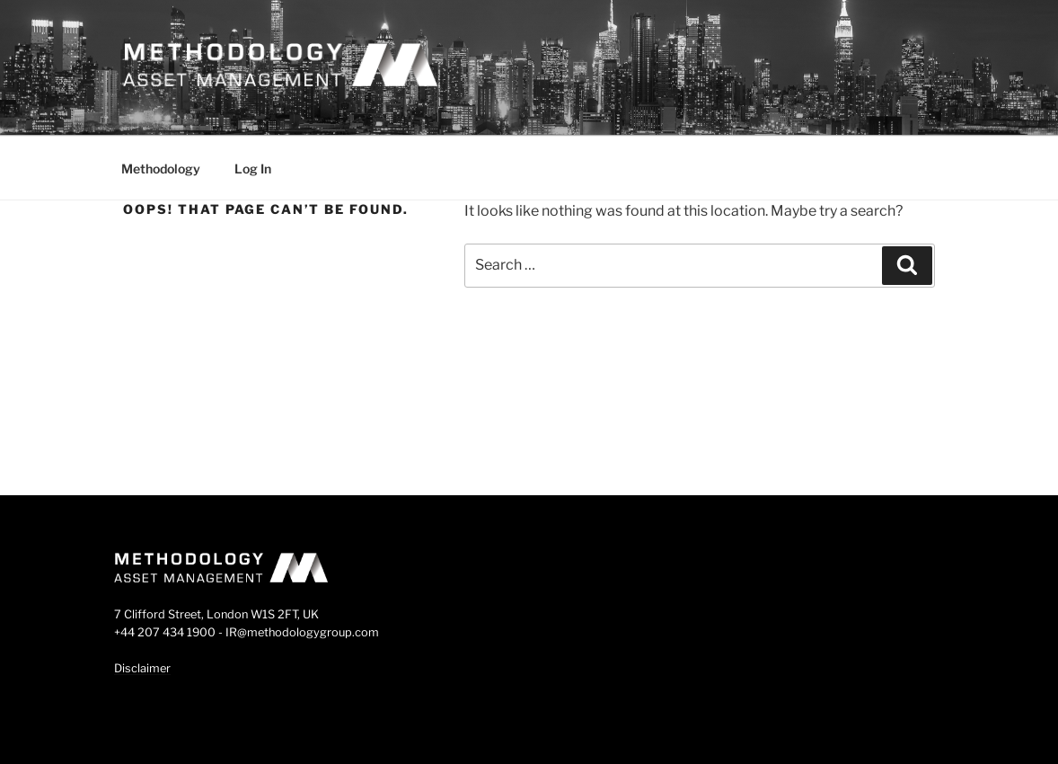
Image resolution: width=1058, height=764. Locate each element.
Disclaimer (142, 668)
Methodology (160, 168)
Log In (252, 168)
